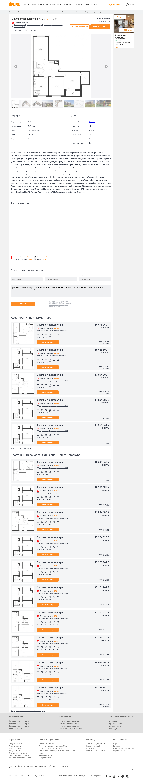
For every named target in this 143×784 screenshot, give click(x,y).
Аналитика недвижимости (96, 744)
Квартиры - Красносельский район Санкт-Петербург (28, 711)
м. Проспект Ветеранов (84, 12)
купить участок (115, 726)
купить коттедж (116, 723)
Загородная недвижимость (19, 755)
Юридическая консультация (123, 748)
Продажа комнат (15, 746)
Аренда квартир (15, 748)
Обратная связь (119, 751)
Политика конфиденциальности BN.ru (53, 746)
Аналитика (88, 4)
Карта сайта (43, 753)
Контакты (117, 746)
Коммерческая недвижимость (20, 758)
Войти (132, 5)
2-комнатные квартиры (19, 723)
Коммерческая (55, 4)
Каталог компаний (93, 746)
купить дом (114, 721)
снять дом (113, 729)
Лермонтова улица (98, 12)
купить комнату (15, 729)
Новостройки (43, 4)
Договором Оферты (63, 301)
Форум (115, 744)
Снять (33, 4)
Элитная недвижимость (18, 753)
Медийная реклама (46, 755)
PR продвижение (45, 758)
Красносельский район (69, 12)
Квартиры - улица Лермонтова (21, 448)
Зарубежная (67, 4)
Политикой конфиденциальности (57, 302)
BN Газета (78, 4)
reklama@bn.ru (95, 776)
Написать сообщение (80, 27)
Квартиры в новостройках (37, 12)
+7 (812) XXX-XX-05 (100, 27)
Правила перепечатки (47, 744)
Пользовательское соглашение (50, 748)
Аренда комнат (14, 751)
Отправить (23, 304)
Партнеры (90, 748)
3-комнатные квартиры (53, 12)
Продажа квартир (15, 744)
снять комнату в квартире (70, 729)
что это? (117, 47)
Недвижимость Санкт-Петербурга (18, 12)
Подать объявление (114, 5)
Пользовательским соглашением (57, 303)
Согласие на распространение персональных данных (59, 751)
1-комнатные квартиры (19, 721)
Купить (26, 4)
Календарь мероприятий (95, 751)
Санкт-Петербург (13, 7)
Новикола (92, 122)
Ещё (95, 4)
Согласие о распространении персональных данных (60, 304)
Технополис (33, 30)
